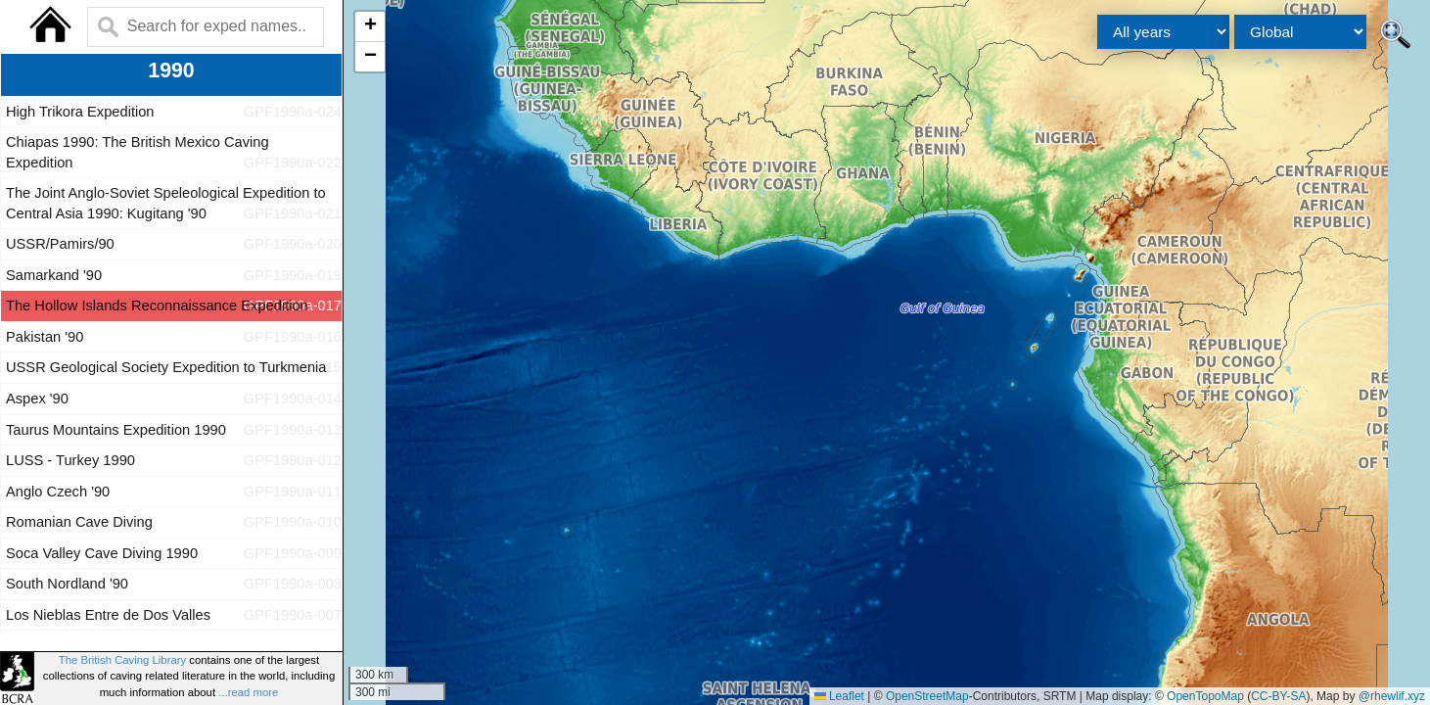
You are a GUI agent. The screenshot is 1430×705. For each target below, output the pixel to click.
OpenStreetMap (927, 696)
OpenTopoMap (1205, 696)
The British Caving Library (122, 660)
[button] (370, 27)
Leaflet (839, 696)
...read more (248, 692)
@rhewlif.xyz (1392, 696)
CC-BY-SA (1278, 696)
